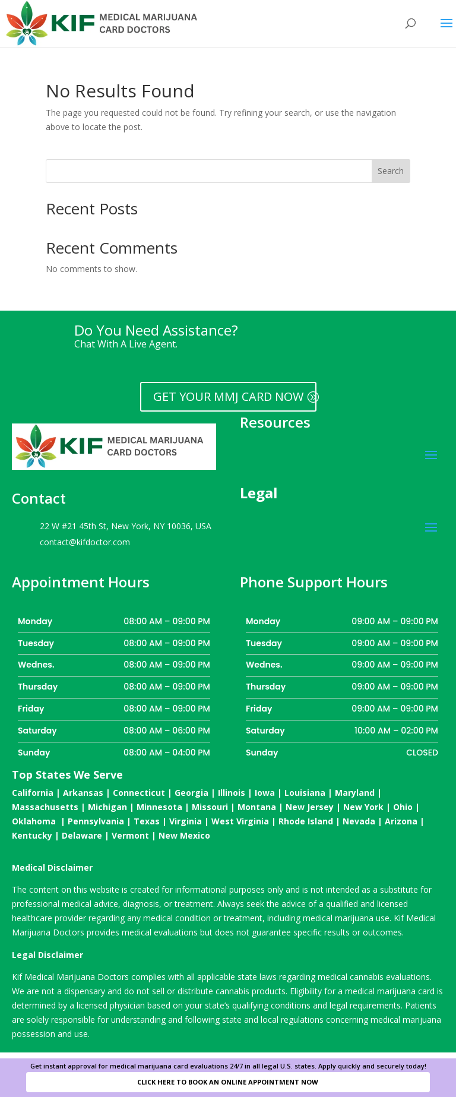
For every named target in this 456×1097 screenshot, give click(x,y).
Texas (147, 821)
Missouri (210, 807)
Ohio (403, 807)
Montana (257, 807)
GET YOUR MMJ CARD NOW (228, 396)
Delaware (82, 835)
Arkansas (83, 792)
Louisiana (304, 792)
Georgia (191, 792)
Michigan (107, 807)
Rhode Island (305, 821)
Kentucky (32, 835)
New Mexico (184, 835)
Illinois (231, 792)
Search (391, 170)
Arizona (401, 821)
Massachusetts (45, 807)
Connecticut (139, 792)
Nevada (359, 821)
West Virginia (240, 821)
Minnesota (159, 807)
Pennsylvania (96, 821)
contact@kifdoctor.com (85, 542)
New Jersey (310, 807)
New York (363, 807)
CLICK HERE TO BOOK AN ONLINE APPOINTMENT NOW (227, 1081)
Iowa (265, 792)
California (32, 792)
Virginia (185, 821)
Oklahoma (34, 821)
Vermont (130, 835)
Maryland (355, 792)
